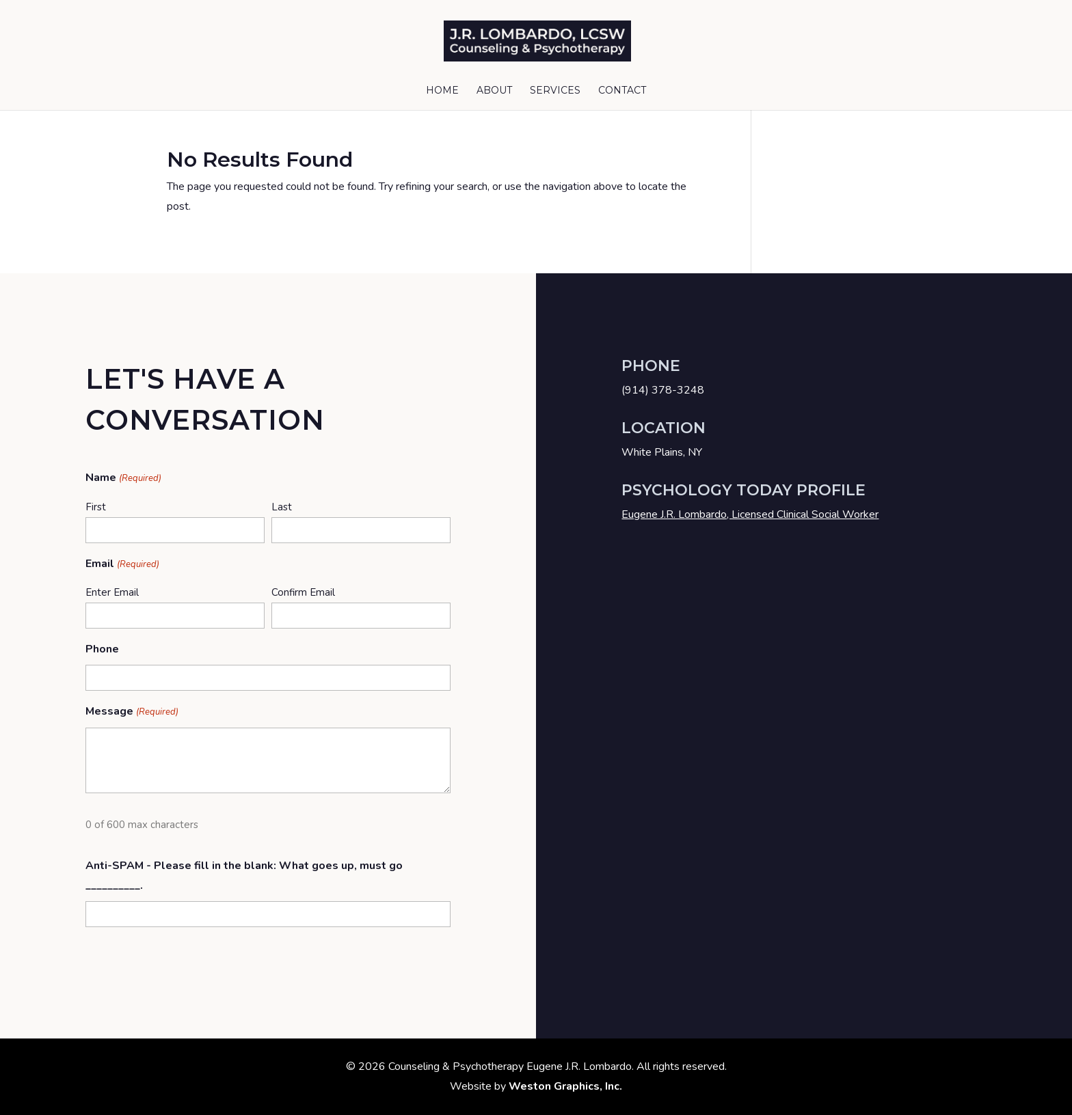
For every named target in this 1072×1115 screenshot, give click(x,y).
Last (281, 507)
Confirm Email (303, 592)
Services (555, 90)
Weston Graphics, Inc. (565, 1086)
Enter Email (112, 592)
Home (442, 90)
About (494, 90)
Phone (102, 649)
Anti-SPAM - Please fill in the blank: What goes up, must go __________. (244, 875)
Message (131, 712)
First (95, 507)
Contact (622, 90)
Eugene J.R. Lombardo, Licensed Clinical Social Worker (750, 514)
